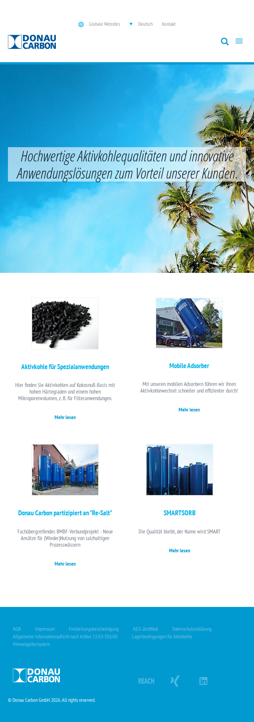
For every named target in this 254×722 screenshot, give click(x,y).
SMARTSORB (179, 512)
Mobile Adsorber (189, 365)
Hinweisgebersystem (31, 644)
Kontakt (169, 24)
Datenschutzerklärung (192, 628)
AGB (17, 628)
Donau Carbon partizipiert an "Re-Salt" (65, 512)
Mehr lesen (65, 417)
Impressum (45, 628)
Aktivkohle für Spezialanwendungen (65, 366)
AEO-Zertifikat (145, 628)
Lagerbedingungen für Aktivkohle (162, 636)
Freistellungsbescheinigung (94, 628)
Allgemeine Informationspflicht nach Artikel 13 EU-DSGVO (65, 636)
